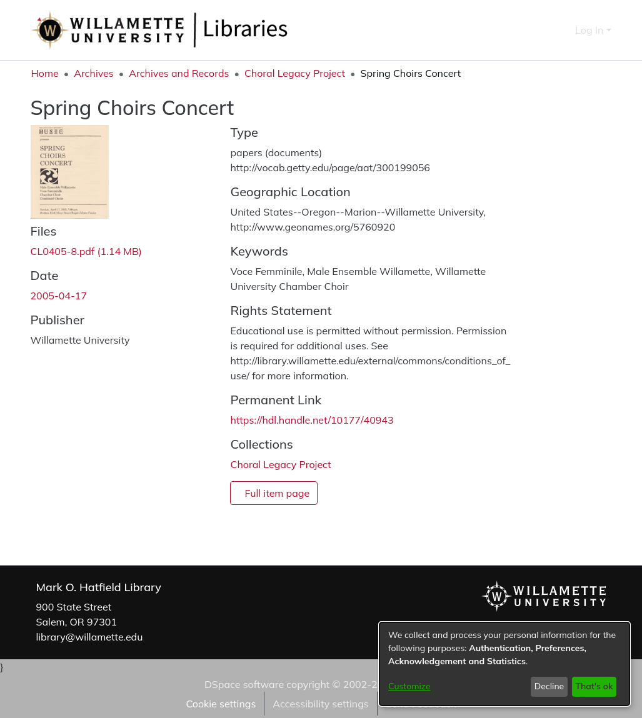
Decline (549, 686)
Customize (409, 686)
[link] (86, 251)
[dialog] (504, 664)
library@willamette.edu (89, 637)
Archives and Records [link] (179, 73)
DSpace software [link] (244, 684)
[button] (543, 29)
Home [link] (45, 73)
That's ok (594, 686)
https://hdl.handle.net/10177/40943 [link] (311, 420)
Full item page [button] (277, 493)
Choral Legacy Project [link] (294, 73)
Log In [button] (590, 30)
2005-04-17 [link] (59, 295)
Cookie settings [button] (221, 703)
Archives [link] (94, 73)
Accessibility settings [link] (320, 703)
